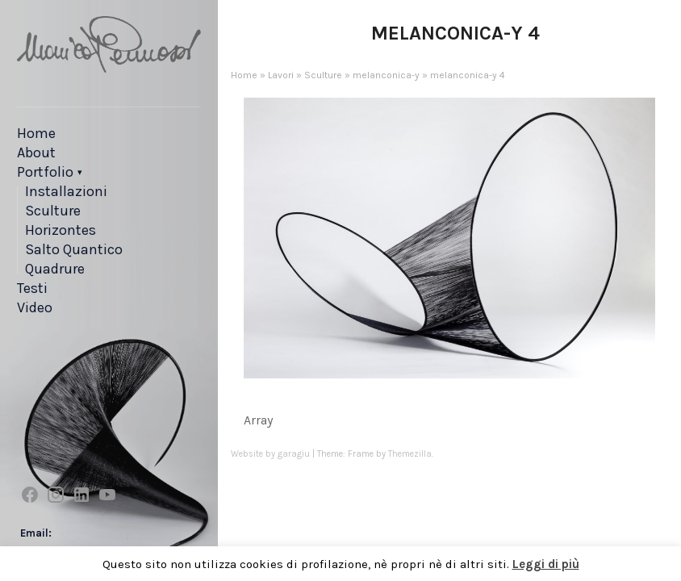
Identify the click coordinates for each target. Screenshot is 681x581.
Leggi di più (545, 564)
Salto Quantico (74, 249)
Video (34, 307)
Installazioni (66, 191)
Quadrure (55, 269)
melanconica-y (386, 75)
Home (36, 133)
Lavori (281, 75)
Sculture (53, 210)
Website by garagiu (270, 454)
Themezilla (410, 454)
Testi (32, 288)
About (36, 152)
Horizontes (60, 230)
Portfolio (45, 172)
